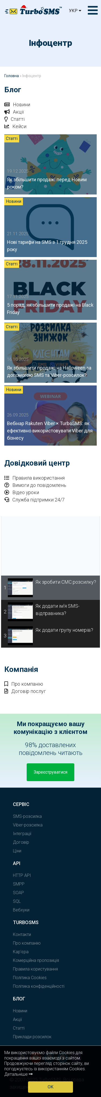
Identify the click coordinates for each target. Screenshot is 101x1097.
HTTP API (22, 875)
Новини (17, 104)
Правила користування (35, 969)
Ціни (17, 850)
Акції (14, 112)
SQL (17, 901)
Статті (14, 119)
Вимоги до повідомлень (35, 485)
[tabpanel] (50, 546)
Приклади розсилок (32, 1036)
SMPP (19, 884)
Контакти (22, 934)
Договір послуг (25, 691)
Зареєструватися (50, 772)
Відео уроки (21, 492)
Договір (21, 842)
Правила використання (34, 478)
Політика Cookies (30, 977)
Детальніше (18, 1074)
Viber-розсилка (28, 825)
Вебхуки (21, 910)
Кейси (15, 126)
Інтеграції (22, 833)
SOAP (18, 892)
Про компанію (23, 684)
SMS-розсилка (27, 816)
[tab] (50, 588)
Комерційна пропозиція (36, 960)
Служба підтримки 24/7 (34, 500)
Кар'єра (21, 951)
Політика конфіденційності (38, 986)
